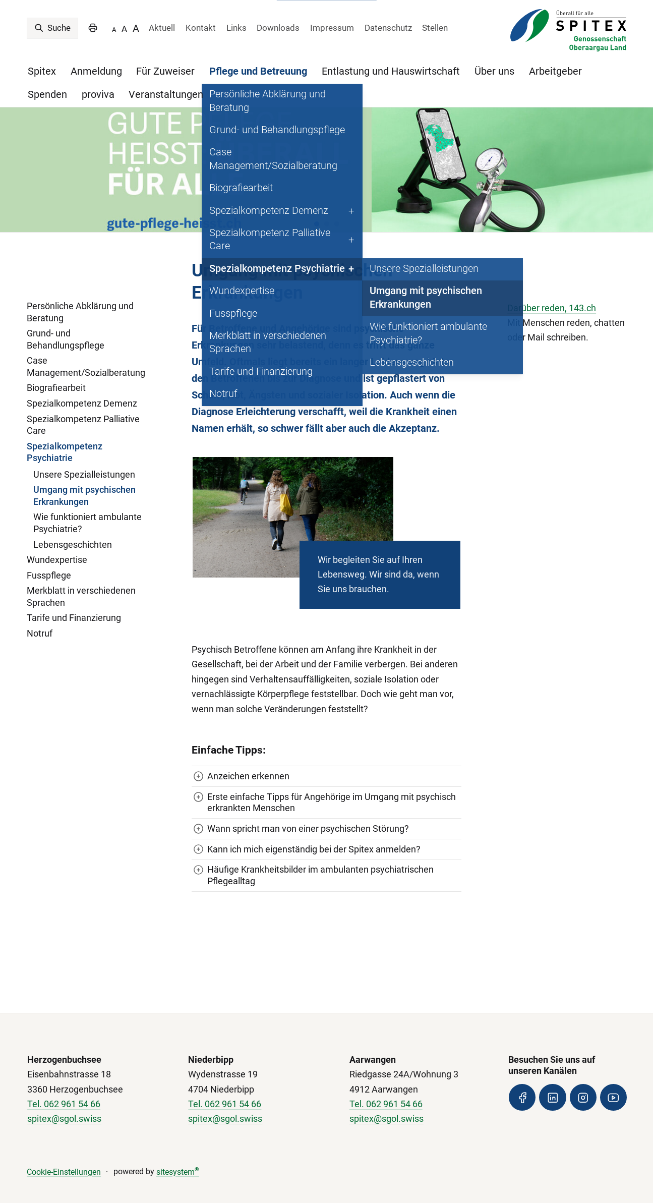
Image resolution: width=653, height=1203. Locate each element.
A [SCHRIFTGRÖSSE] (124, 29)
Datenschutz (388, 28)
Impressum (332, 28)
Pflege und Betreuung (258, 71)
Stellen (435, 28)
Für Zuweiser (165, 71)
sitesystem (177, 1160)
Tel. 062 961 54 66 (63, 1092)
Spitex (42, 71)
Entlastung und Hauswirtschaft (391, 71)
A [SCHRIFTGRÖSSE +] (136, 28)
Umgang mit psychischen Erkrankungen (84, 484)
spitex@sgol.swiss (64, 1108)
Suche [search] (52, 28)
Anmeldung (96, 71)
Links (236, 28)
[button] (317, 212)
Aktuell (162, 28)
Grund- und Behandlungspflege (65, 328)
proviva (98, 94)
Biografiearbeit (56, 377)
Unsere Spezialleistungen (84, 463)
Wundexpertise (57, 548)
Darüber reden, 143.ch (551, 297)
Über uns (494, 71)
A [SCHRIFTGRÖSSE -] (114, 29)
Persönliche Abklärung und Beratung (80, 301)
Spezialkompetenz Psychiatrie (64, 441)
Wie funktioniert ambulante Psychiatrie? (87, 512)
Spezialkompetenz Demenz (82, 392)
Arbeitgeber (555, 71)
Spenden (47, 94)
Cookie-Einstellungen (64, 1160)
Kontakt (201, 28)
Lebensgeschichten (72, 533)
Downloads (278, 28)
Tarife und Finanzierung (74, 607)
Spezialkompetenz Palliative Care (83, 414)
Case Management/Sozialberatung (86, 355)
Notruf (39, 622)
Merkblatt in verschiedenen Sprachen (81, 585)
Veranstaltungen (166, 94)
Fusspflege (49, 564)
